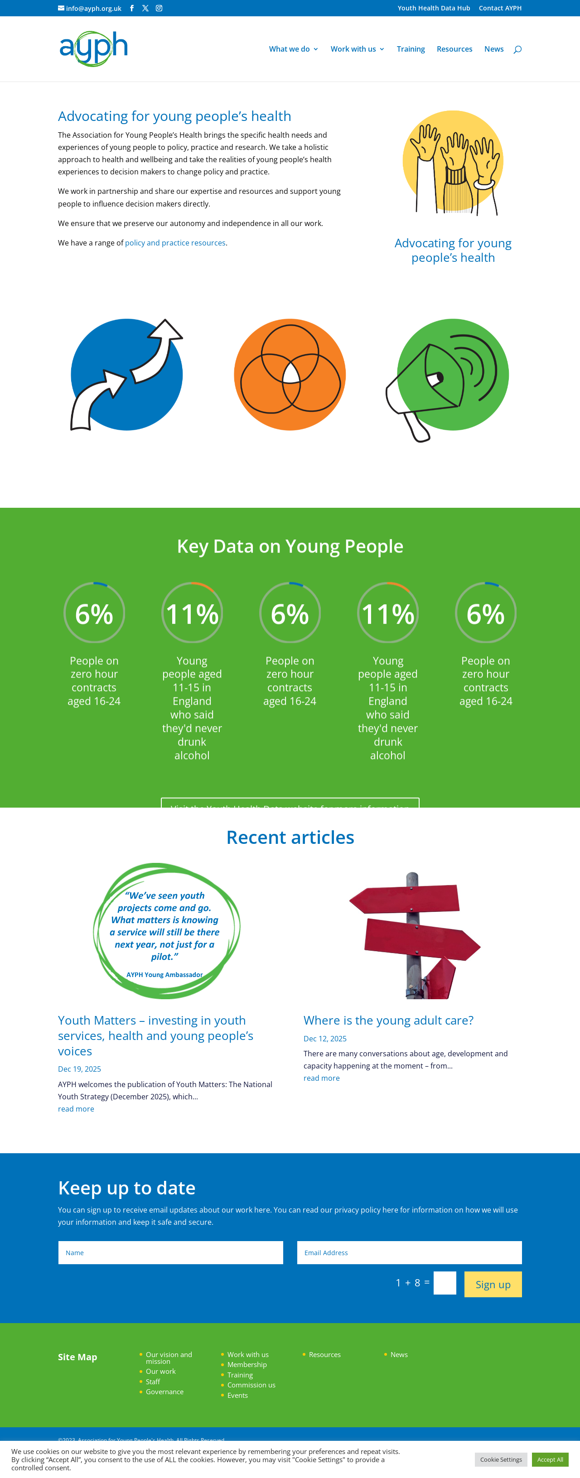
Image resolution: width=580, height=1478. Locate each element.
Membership (247, 1364)
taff (155, 1381)
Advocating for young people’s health (453, 250)
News (494, 50)
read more (76, 1109)
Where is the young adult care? (389, 1020)
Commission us (251, 1384)
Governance (165, 1391)
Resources (455, 50)
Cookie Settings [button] (501, 1459)
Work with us (353, 50)
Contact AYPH (500, 8)
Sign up (493, 1284)
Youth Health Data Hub (434, 8)
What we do (289, 50)
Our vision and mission (169, 1358)
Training (411, 50)
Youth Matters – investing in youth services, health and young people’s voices (155, 1035)
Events (237, 1395)
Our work (161, 1371)
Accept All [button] (550, 1459)
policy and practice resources (175, 243)
